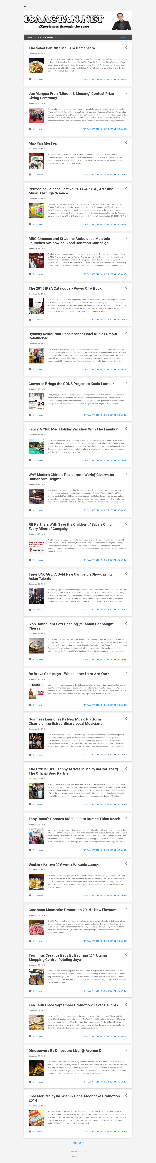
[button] (125, 47)
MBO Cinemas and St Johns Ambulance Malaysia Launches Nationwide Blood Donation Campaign (69, 241)
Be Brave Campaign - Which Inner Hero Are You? (69, 674)
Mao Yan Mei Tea (43, 143)
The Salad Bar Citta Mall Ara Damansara (62, 48)
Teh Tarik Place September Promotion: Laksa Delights (73, 1005)
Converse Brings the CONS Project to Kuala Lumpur (71, 384)
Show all (124, 37)
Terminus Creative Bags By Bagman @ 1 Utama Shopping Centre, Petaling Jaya (68, 957)
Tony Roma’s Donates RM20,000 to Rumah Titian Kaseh (74, 819)
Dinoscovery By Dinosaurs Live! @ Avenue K (65, 1050)
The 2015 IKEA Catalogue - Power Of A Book (65, 288)
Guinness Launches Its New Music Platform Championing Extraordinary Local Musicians (65, 721)
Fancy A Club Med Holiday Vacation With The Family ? (73, 429)
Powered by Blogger (78, 1152)
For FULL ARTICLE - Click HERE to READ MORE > (105, 79)
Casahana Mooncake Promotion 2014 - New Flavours (73, 910)
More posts (78, 1143)
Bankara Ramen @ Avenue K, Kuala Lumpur (65, 864)
